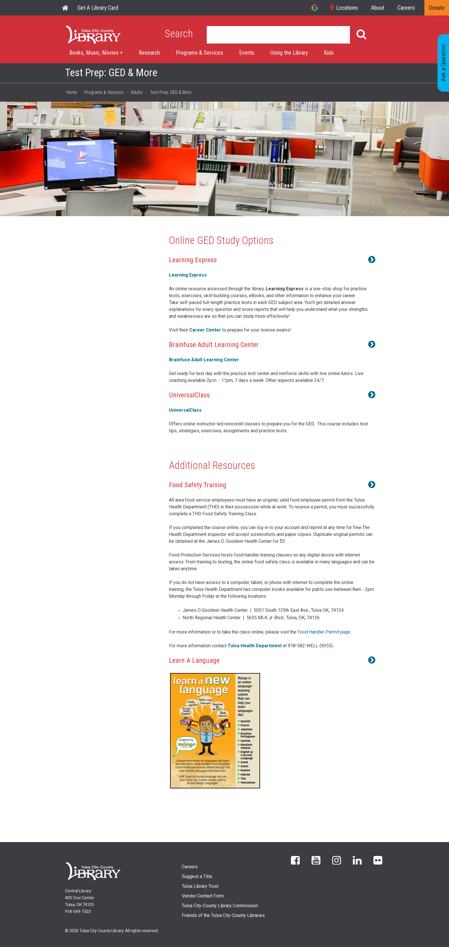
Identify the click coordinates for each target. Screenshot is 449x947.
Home (65, 7)
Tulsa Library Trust (200, 886)
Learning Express (188, 275)
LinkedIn (357, 860)
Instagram (336, 860)
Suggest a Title (197, 876)
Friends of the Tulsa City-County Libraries (223, 915)
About (377, 7)
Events (246, 52)
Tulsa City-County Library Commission (220, 905)
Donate (437, 7)
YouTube (316, 860)
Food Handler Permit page (324, 632)
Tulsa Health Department (255, 645)
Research (149, 52)
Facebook (295, 860)
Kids (329, 52)
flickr (377, 860)
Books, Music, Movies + (96, 52)
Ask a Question (443, 63)
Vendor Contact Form (203, 896)
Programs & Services (199, 52)
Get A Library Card (98, 7)
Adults (137, 92)
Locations (347, 7)
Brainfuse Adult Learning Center (204, 359)
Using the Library (289, 52)
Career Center (205, 330)
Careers (406, 7)
